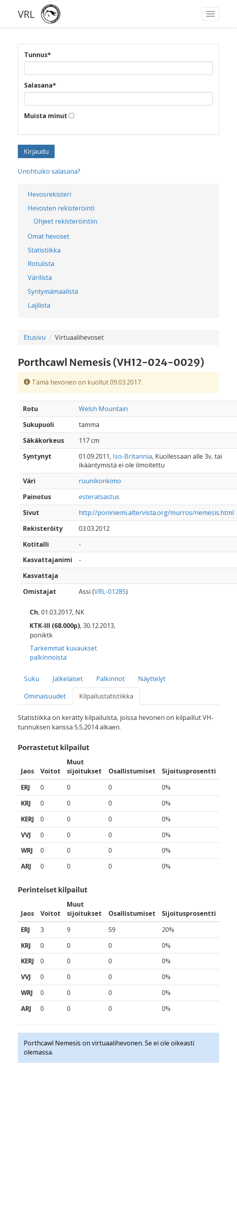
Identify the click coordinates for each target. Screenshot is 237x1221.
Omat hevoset (48, 236)
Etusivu (35, 337)
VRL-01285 (110, 591)
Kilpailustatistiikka (106, 696)
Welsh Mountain (103, 408)
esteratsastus (99, 496)
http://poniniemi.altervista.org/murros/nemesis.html (156, 512)
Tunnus (37, 54)
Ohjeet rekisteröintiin (65, 221)
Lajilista (39, 305)
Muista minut (45, 115)
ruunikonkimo (100, 481)
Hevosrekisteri (49, 194)
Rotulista (41, 263)
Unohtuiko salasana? (49, 171)
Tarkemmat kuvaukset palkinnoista (63, 653)
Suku (31, 678)
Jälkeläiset (68, 678)
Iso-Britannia (132, 456)
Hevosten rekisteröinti (61, 208)
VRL (26, 14)
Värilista (40, 277)
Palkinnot (110, 678)
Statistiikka (44, 250)
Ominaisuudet (45, 696)
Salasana (40, 85)
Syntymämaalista (53, 291)
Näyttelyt (151, 678)
